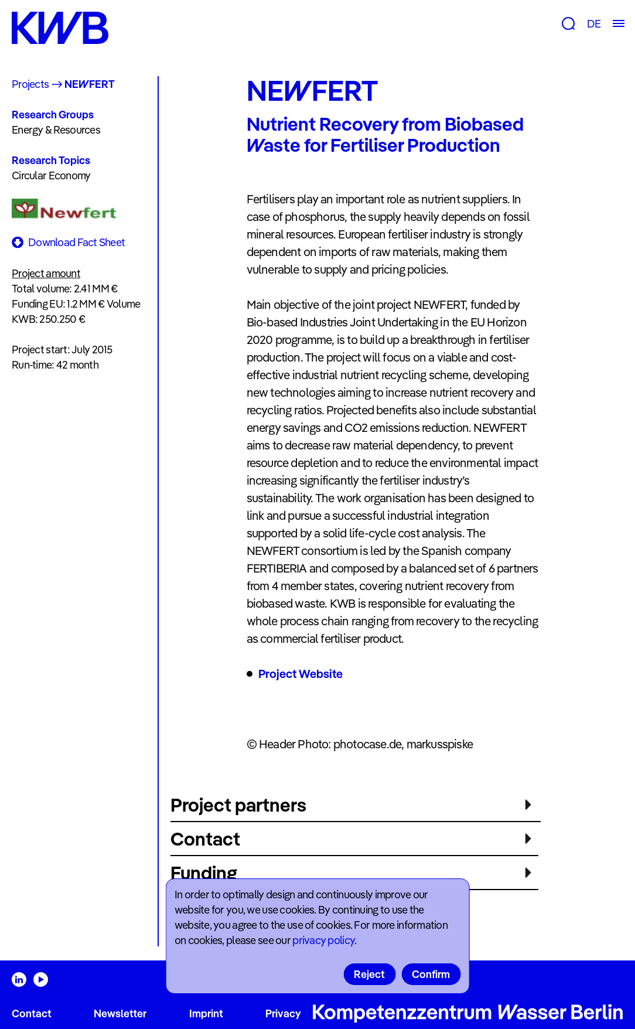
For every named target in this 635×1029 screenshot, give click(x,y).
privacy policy (323, 940)
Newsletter (120, 1013)
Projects (30, 84)
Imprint (206, 1013)
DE (593, 23)
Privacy (283, 1013)
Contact (32, 1013)
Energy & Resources (56, 130)
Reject (369, 974)
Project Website (300, 673)
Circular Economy (51, 175)
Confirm (431, 974)
